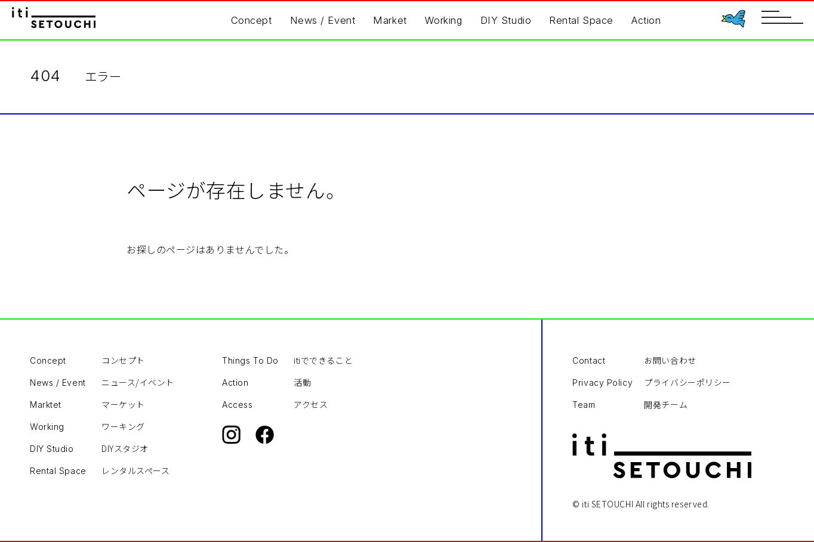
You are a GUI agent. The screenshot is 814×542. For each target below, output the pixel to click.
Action (646, 20)
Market (389, 20)
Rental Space (581, 20)
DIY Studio (506, 20)
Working (443, 20)
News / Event (323, 20)
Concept (251, 20)
